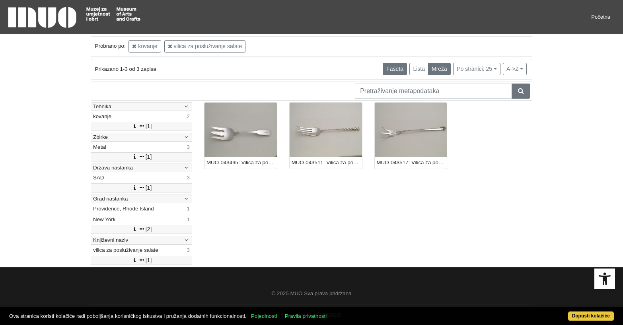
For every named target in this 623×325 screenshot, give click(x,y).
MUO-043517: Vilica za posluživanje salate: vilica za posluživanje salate (412, 162)
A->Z (512, 69)
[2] (141, 229)
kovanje (144, 46)
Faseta (394, 69)
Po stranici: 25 (474, 69)
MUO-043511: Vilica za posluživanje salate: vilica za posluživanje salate (327, 162)
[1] (141, 126)
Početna (600, 17)
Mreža (439, 69)
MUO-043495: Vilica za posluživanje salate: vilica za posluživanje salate (241, 162)
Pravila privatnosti (306, 316)
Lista (419, 69)
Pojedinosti (264, 316)
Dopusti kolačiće (591, 316)
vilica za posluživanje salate (205, 46)
